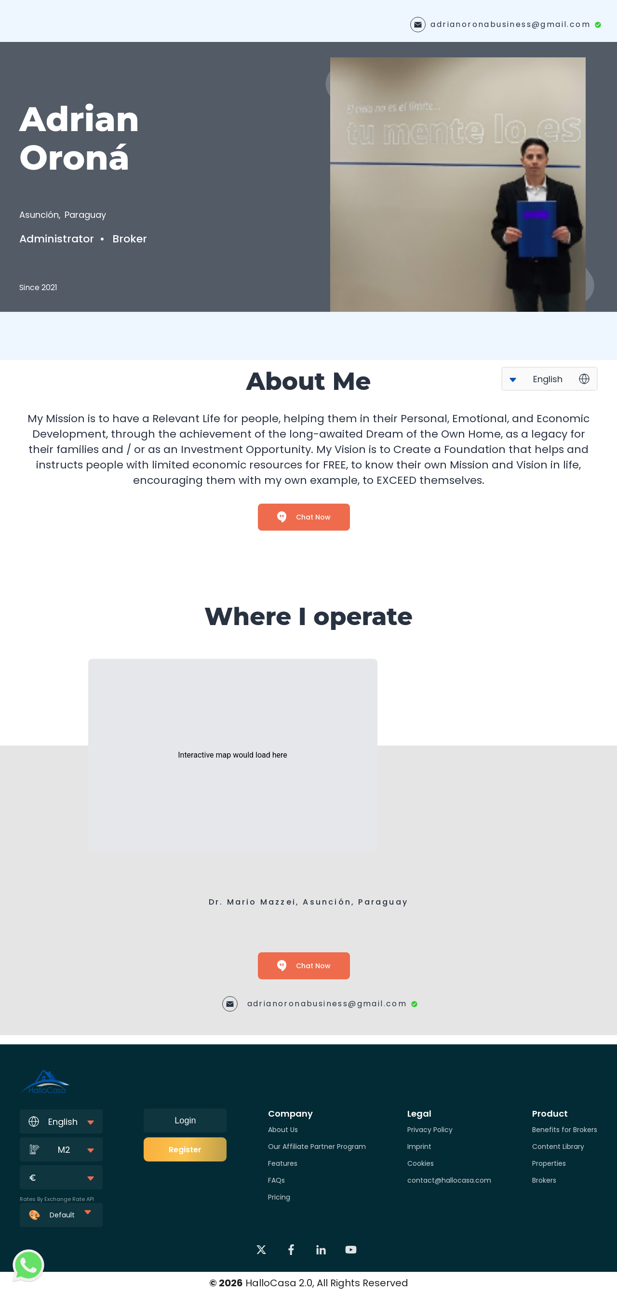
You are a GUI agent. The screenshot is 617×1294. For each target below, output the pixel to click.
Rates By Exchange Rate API (57, 1199)
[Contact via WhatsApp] (28, 1265)
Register (185, 1149)
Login (185, 1120)
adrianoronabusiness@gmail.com (510, 24)
